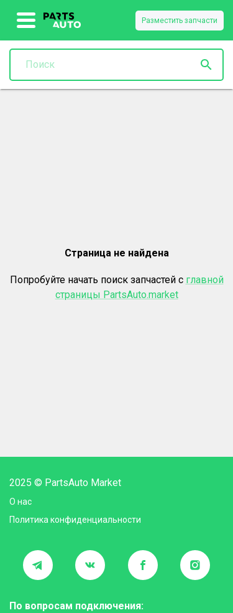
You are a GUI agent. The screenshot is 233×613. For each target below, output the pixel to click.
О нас (20, 502)
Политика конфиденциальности (75, 520)
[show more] (26, 20)
